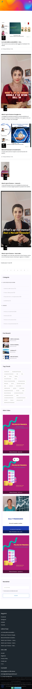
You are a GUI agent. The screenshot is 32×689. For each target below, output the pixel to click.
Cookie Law (3, 661)
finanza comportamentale (9, 381)
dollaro (16, 376)
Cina (22, 374)
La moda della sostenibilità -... (8, 632)
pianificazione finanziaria (9, 402)
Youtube (3, 625)
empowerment (20, 400)
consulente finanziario (8, 395)
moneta (17, 390)
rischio (15, 378)
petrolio (14, 388)
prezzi (12, 383)
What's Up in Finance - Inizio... (8, 645)
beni (5, 386)
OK (12, 687)
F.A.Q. (2, 664)
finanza (11, 400)
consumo (11, 386)
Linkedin (3, 622)
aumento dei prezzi (21, 383)
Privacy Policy (18, 687)
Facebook (3, 617)
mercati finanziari (7, 378)
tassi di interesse (7, 393)
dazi (5, 376)
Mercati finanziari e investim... (8, 637)
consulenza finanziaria (8, 374)
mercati (5, 400)
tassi (23, 390)
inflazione (6, 383)
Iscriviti (16, 595)
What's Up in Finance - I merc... (8, 640)
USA (17, 374)
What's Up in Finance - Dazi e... (8, 643)
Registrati (3, 656)
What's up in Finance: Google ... (8, 635)
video (17, 395)
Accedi (2, 653)
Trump (10, 376)
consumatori (18, 386)
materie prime (7, 388)
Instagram (3, 619)
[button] (29, 1)
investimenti (6, 371)
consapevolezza (21, 381)
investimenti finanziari (16, 371)
